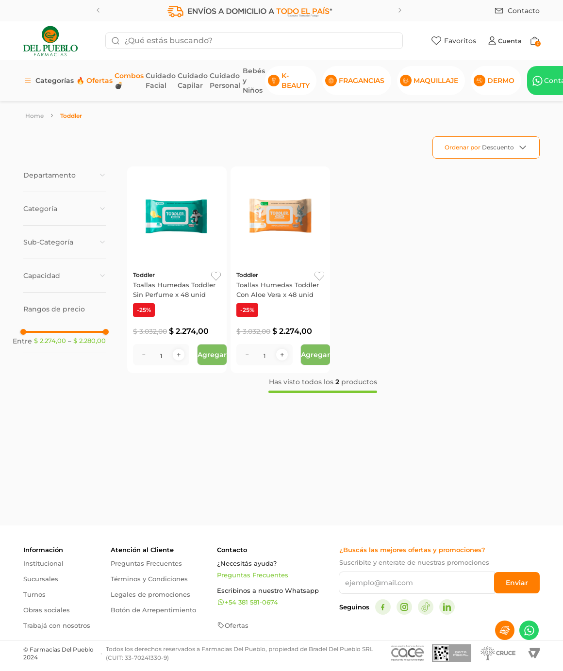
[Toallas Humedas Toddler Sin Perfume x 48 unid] (177, 290)
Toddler (71, 115)
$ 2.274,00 (50, 438)
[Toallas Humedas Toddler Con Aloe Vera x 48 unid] (280, 290)
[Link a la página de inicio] (34, 116)
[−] (143, 395)
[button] (64, 175)
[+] (178, 395)
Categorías (54, 80)
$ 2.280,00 (87, 438)
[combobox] (254, 40)
